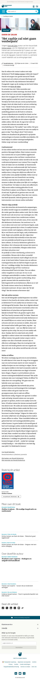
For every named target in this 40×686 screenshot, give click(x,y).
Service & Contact (25, 666)
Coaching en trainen (8, 16)
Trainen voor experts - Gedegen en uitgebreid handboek (16, 560)
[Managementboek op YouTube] (20, 673)
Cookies (16, 664)
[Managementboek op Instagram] (24, 673)
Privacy (11, 664)
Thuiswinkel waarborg (9, 662)
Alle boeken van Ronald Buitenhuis (13, 458)
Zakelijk (20, 628)
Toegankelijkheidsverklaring (11, 666)
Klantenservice (20, 624)
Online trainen (6, 48)
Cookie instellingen (25, 664)
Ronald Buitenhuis (8, 63)
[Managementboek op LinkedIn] (16, 673)
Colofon (34, 662)
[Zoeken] (20, 11)
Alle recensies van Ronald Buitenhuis (13, 460)
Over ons (34, 666)
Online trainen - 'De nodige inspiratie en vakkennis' (19, 510)
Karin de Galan (12, 46)
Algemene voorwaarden (24, 662)
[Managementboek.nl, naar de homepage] (7, 7)
